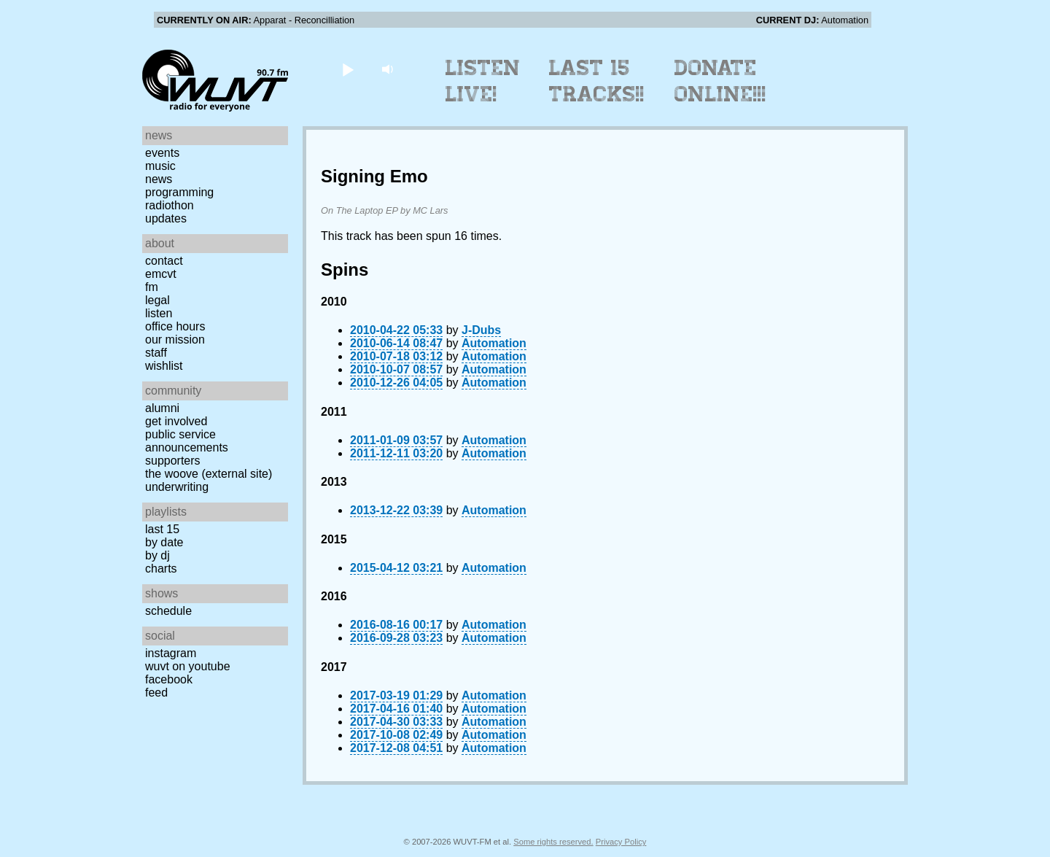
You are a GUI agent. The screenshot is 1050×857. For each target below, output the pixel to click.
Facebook (168, 679)
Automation (494, 343)
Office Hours (175, 326)
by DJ (157, 555)
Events (162, 153)
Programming (179, 192)
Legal (157, 300)
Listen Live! (483, 81)
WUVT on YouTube (187, 666)
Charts (161, 568)
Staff (156, 352)
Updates (166, 218)
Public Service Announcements (186, 441)
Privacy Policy (621, 841)
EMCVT (160, 274)
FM (151, 287)
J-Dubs (481, 330)
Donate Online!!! (720, 81)
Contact (164, 261)
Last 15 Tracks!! (597, 81)
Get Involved (176, 421)
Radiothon (169, 205)
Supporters (173, 460)
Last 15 (162, 529)
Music (160, 166)
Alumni (162, 408)
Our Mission (175, 339)
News (158, 179)
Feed (156, 692)
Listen (158, 313)
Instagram (170, 653)
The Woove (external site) (208, 474)
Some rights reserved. (553, 841)
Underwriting (177, 487)
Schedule (168, 611)
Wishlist (164, 366)
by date (164, 542)
